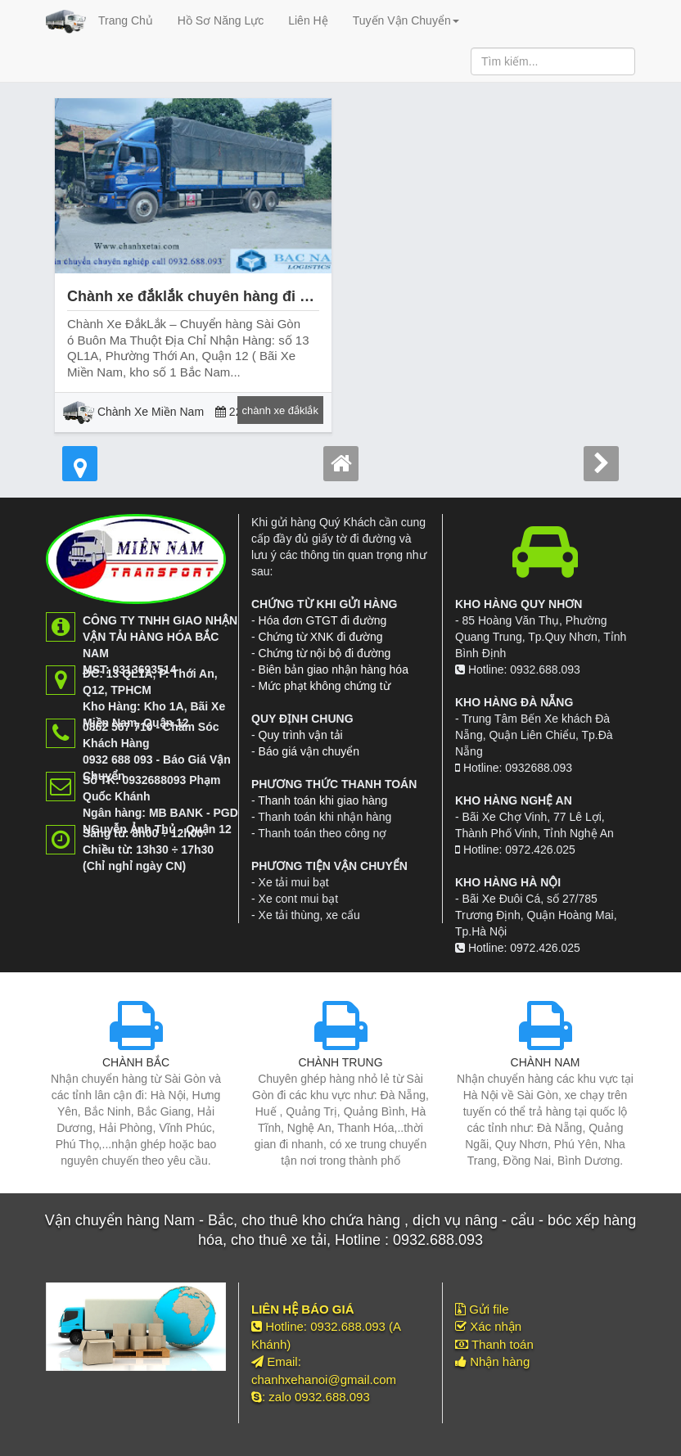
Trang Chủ (125, 20)
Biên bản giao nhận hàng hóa (333, 669)
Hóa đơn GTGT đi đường (323, 620)
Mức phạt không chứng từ (324, 685)
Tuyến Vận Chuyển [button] (406, 20)
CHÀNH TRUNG (340, 1062)
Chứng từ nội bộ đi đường (325, 653)
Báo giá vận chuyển (309, 751)
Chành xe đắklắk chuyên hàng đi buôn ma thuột (234, 296)
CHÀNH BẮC (135, 1062)
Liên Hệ (307, 20)
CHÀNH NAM (545, 1062)
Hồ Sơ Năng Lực (221, 20)
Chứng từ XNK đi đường (321, 636)
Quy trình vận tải (301, 735)
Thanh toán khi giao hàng (322, 800)
